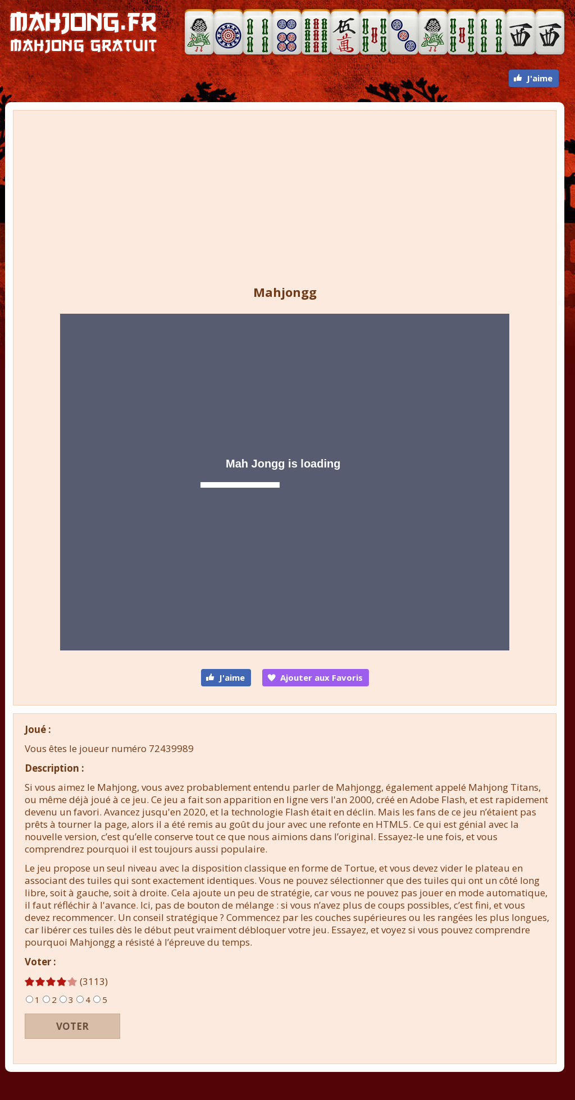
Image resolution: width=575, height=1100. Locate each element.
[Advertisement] (285, 199)
